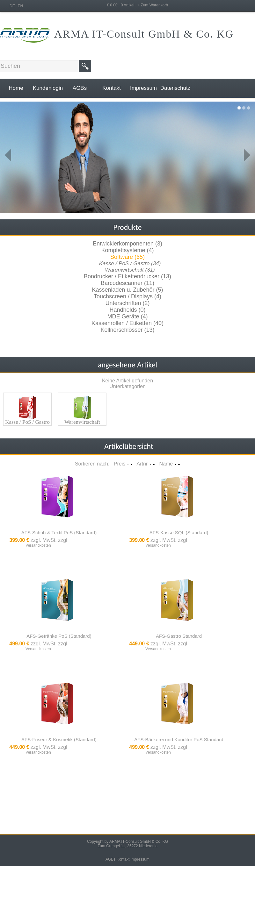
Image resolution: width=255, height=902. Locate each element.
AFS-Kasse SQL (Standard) (178, 532)
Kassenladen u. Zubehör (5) (127, 290)
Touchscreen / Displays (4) (127, 296)
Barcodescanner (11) (127, 283)
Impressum (140, 859)
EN (20, 6)
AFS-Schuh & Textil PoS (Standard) (59, 532)
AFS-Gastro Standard (179, 636)
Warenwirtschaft (82, 422)
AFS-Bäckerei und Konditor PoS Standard (178, 739)
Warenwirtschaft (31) (130, 270)
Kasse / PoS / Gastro (27, 422)
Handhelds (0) (127, 310)
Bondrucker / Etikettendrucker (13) (127, 276)
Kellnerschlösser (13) (127, 330)
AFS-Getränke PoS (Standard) (58, 636)
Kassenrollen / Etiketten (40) (127, 323)
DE (12, 6)
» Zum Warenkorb (152, 5)
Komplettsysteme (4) (127, 250)
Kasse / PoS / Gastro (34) (130, 263)
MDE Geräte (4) (127, 316)
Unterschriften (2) (127, 303)
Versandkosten (38, 545)
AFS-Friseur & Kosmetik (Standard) (59, 739)
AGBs (110, 859)
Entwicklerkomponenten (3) (127, 243)
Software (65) (127, 257)
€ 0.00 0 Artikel (122, 5)
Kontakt (123, 859)
